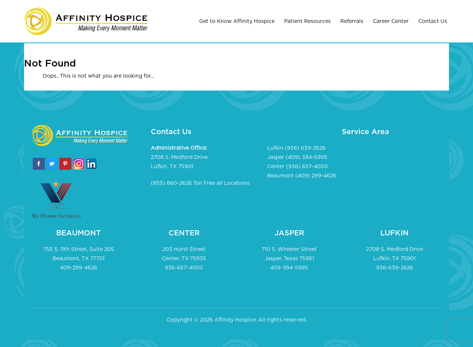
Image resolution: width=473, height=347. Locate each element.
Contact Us (432, 21)
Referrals (351, 21)
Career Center (391, 21)
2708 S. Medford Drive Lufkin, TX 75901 (179, 162)
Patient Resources (307, 21)
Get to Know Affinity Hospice (237, 21)
